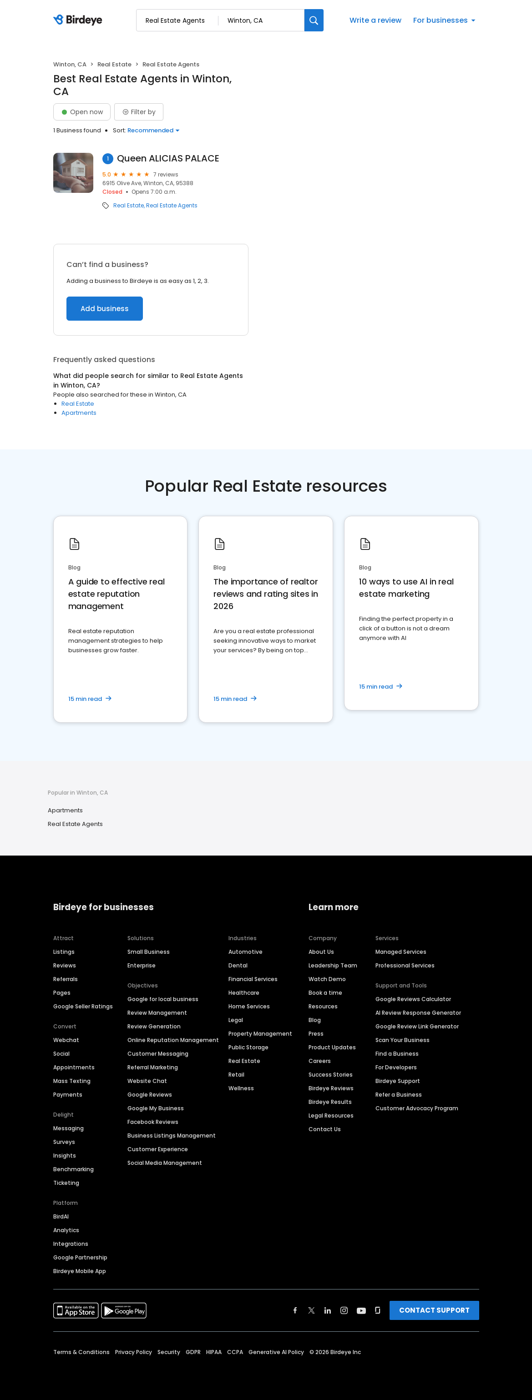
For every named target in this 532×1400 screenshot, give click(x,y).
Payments (67, 1094)
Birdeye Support (397, 1081)
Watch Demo (327, 979)
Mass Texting (72, 1081)
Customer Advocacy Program (416, 1108)
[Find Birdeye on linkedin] (327, 1310)
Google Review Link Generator (417, 1026)
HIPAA (214, 1352)
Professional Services (405, 965)
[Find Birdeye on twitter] (311, 1310)
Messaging (68, 1128)
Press (316, 1033)
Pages (62, 993)
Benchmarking (73, 1169)
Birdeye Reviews (331, 1088)
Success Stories (331, 1074)
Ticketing (66, 1183)
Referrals (65, 979)
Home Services (249, 1006)
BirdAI (61, 1216)
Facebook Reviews (152, 1122)
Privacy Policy (133, 1352)
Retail (236, 1074)
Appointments (74, 1067)
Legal (235, 1020)
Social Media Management (164, 1163)
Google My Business (155, 1108)
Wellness (241, 1088)
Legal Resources (331, 1115)
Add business (105, 308)
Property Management (260, 1033)
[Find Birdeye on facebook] (295, 1310)
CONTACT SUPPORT (434, 1310)
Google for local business (162, 999)
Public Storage (248, 1047)
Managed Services (400, 952)
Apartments (78, 412)
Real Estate (114, 64)
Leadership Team (333, 965)
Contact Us (325, 1129)
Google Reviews (149, 1094)
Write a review (375, 20)
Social (61, 1054)
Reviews (64, 965)
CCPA (235, 1352)
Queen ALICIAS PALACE (168, 158)
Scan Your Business (402, 1040)
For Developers (396, 1067)
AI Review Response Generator (418, 1013)
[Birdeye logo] (79, 20)
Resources (323, 1006)
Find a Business (397, 1054)
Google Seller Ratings (83, 1006)
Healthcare (243, 993)
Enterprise (141, 965)
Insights (64, 1155)
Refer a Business (398, 1094)
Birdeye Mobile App (79, 1271)
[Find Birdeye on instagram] (344, 1310)
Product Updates (332, 1047)
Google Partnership (80, 1257)
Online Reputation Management (173, 1040)
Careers (320, 1061)
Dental (238, 965)
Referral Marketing (152, 1067)
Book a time (325, 993)
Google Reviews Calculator (413, 999)
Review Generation (154, 1026)
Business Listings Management (171, 1135)
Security (168, 1352)
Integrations (70, 1244)
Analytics (66, 1230)
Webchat (66, 1040)
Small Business (148, 952)
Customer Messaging (157, 1054)
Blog (315, 1020)
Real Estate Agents (172, 205)
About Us (321, 952)
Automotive (245, 952)
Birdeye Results (330, 1102)
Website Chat (147, 1081)
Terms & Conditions (81, 1352)
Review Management (157, 1013)
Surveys (64, 1142)
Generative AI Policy (276, 1352)
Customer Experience (157, 1149)
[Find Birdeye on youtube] (361, 1310)
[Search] (314, 20)
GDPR (193, 1352)
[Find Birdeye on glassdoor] (377, 1310)
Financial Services (253, 979)
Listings (64, 952)
